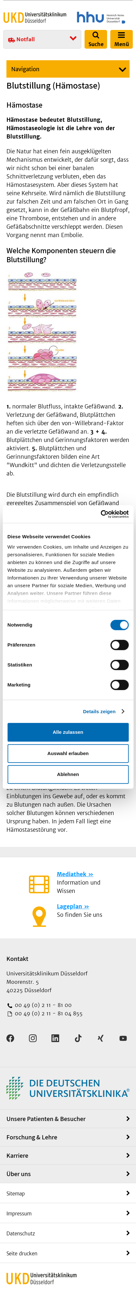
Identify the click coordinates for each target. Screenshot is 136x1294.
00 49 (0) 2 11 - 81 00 (42, 1005)
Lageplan (69, 906)
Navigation (25, 69)
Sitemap (15, 1194)
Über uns (18, 1174)
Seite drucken (21, 1254)
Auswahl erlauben (67, 753)
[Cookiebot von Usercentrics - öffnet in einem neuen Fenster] (100, 514)
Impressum (19, 1214)
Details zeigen (99, 711)
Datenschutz (20, 1234)
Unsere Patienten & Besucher (46, 1119)
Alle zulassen (68, 732)
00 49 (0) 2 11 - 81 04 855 (48, 1013)
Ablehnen (68, 774)
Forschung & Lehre (31, 1137)
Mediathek (71, 874)
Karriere (17, 1155)
